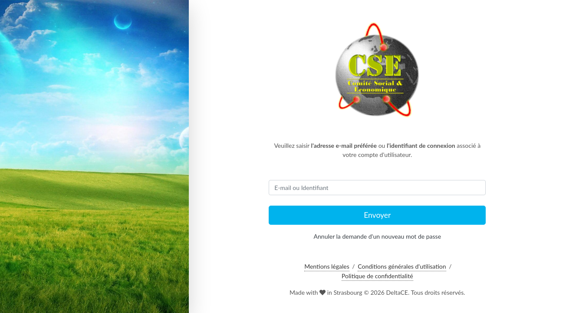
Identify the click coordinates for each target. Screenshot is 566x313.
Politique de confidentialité (377, 276)
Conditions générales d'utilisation (402, 266)
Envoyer (377, 215)
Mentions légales (326, 266)
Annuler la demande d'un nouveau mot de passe (377, 236)
